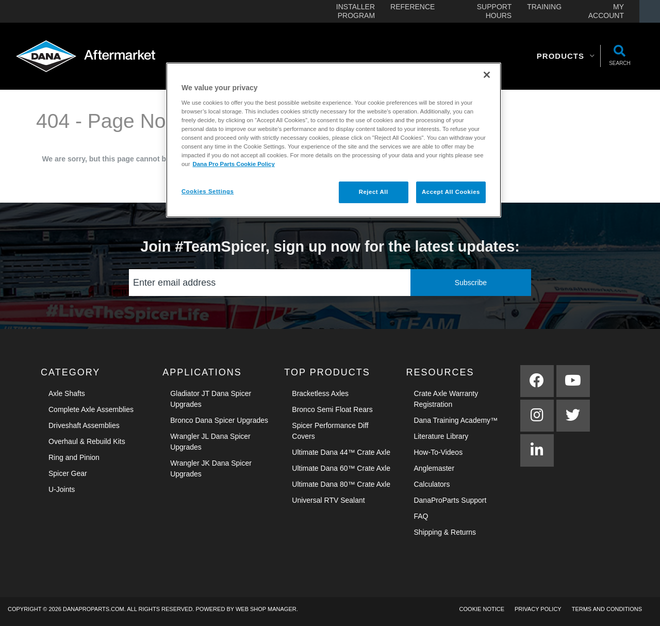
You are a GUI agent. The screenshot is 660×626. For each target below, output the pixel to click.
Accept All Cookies (451, 192)
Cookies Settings (208, 191)
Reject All (373, 192)
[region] (333, 140)
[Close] (486, 74)
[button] (566, 56)
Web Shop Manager (266, 609)
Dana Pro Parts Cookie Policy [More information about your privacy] (233, 164)
